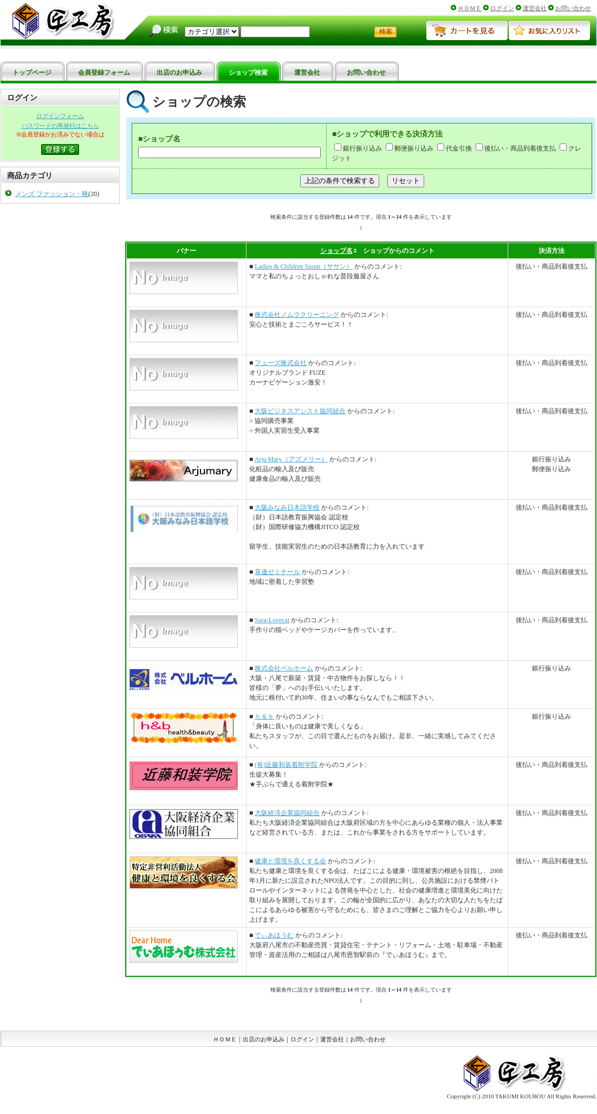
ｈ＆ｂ (264, 716)
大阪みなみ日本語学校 (287, 507)
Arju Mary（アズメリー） (291, 459)
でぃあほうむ (274, 935)
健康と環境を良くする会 (290, 861)
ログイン (502, 8)
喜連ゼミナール (277, 572)
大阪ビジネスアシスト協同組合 (300, 411)
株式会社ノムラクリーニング (297, 314)
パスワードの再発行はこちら (60, 125)
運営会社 (535, 8)
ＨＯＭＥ (470, 8)
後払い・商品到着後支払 (516, 148)
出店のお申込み (263, 1039)
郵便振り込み (409, 148)
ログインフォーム (60, 116)
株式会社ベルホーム (284, 668)
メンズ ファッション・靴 (51, 194)
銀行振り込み (358, 148)
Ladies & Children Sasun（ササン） (304, 266)
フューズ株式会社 (281, 363)
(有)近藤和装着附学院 (286, 764)
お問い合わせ (573, 8)
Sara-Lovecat (272, 620)
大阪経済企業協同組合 (287, 813)
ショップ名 (336, 251)
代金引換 (454, 148)
